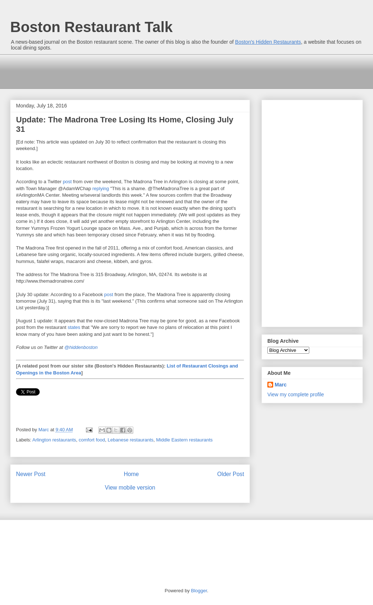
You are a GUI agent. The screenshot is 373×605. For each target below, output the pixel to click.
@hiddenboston (81, 347)
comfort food (92, 440)
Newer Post (31, 474)
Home (131, 474)
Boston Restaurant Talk (91, 27)
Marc (281, 385)
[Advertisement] (143, 70)
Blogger (199, 590)
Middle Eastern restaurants (184, 440)
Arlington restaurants (54, 440)
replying (101, 188)
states (74, 327)
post (67, 181)
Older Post (230, 474)
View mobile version (130, 487)
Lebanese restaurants (131, 440)
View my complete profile (295, 394)
